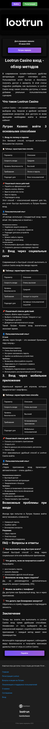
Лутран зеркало (24, 50)
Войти (16, 4)
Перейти (24, 653)
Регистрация (30, 4)
